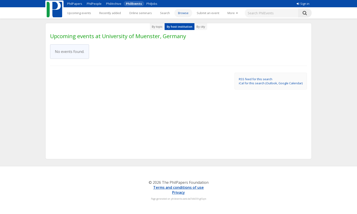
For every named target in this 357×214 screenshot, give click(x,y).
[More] (232, 13)
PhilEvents (134, 4)
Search (165, 13)
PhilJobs (151, 4)
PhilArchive (113, 4)
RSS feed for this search (255, 79)
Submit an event (208, 13)
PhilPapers (74, 4)
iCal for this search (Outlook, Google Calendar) (271, 83)
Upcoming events (79, 13)
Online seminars (140, 13)
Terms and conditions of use (178, 187)
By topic (157, 27)
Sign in (303, 4)
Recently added (110, 13)
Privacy (178, 192)
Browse (183, 13)
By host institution (179, 27)
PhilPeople (94, 4)
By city (200, 27)
